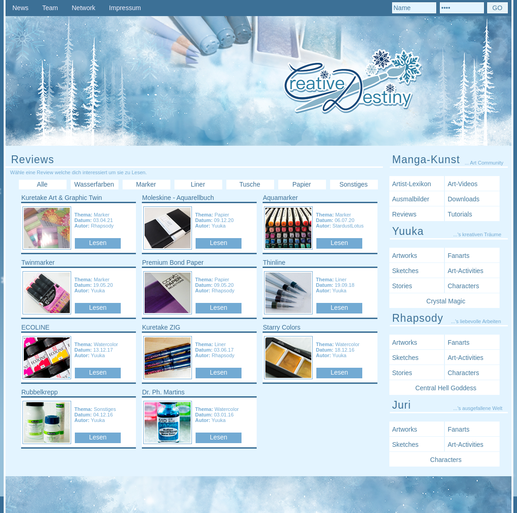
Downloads (463, 199)
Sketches (405, 270)
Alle (42, 184)
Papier (301, 184)
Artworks (404, 255)
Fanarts (458, 255)
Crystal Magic (446, 301)
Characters (463, 286)
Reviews (404, 214)
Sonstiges (353, 184)
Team (50, 7)
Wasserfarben (94, 184)
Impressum (125, 7)
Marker (146, 184)
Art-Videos (463, 184)
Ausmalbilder (410, 199)
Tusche (249, 184)
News (20, 7)
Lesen (98, 242)
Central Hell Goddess (445, 388)
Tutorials (460, 214)
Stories (402, 286)
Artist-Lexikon (411, 184)
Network (83, 7)
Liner (198, 184)
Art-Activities (465, 270)
